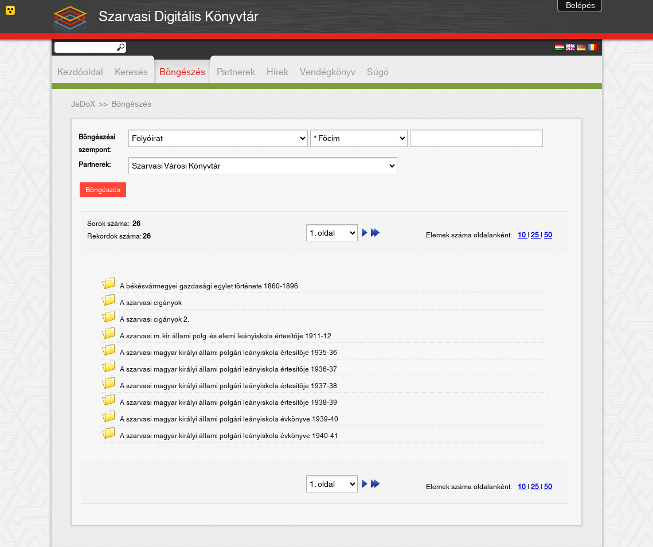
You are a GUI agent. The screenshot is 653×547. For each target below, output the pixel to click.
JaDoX (83, 104)
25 (536, 235)
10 (522, 235)
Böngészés (102, 189)
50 (548, 235)
